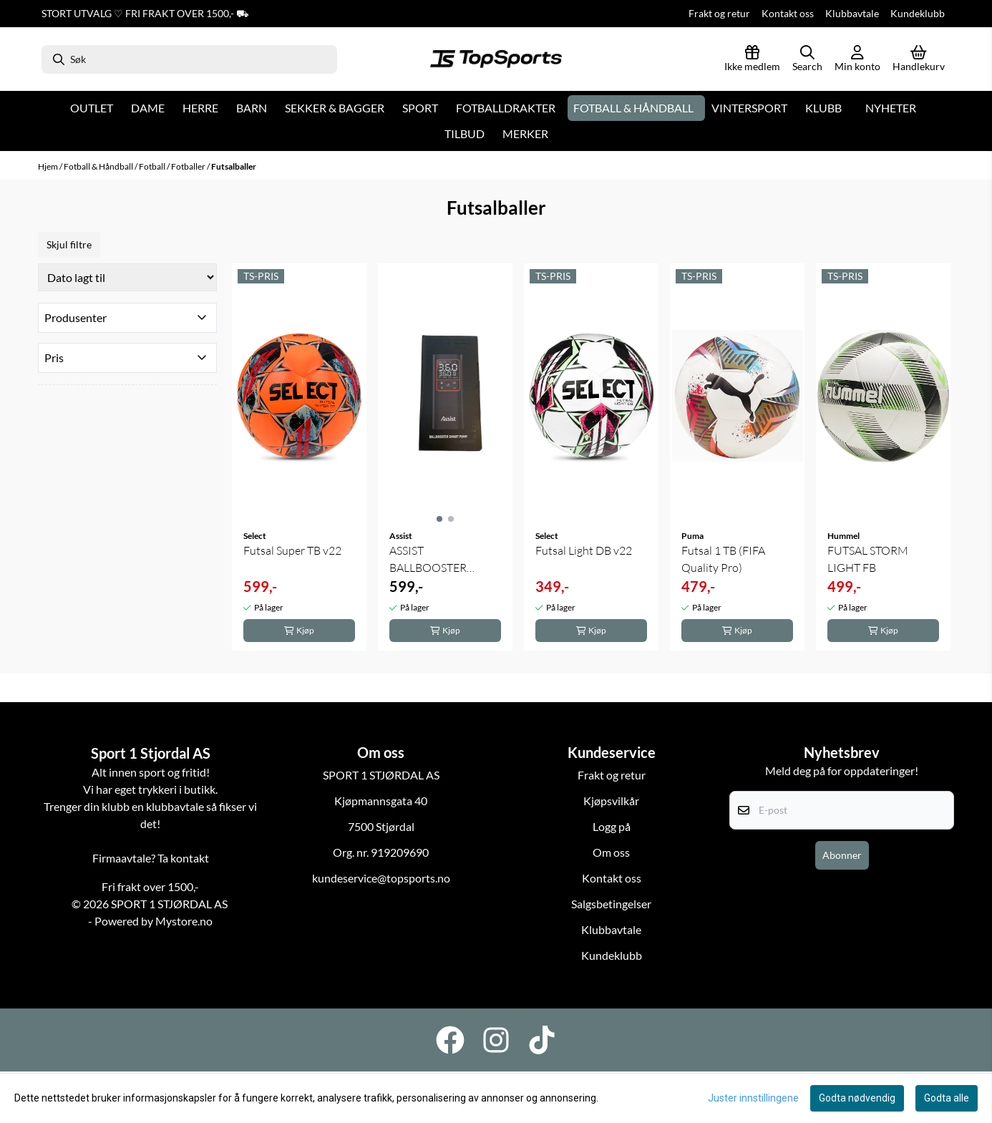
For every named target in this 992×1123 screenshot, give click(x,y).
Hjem (48, 166)
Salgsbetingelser (611, 903)
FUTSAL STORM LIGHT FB (867, 559)
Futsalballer (233, 166)
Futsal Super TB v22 (292, 550)
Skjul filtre (69, 244)
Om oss (611, 852)
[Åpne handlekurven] (918, 59)
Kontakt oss (788, 13)
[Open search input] (807, 59)
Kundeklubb (917, 13)
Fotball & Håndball (99, 166)
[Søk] (189, 59)
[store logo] (496, 59)
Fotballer (189, 166)
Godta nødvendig (857, 1098)
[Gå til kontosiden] (857, 59)
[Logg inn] (752, 59)
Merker (525, 133)
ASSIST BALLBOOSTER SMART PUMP (428, 559)
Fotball (153, 166)
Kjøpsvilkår (611, 800)
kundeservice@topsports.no (381, 878)
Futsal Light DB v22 (583, 550)
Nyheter (890, 108)
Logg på (612, 826)
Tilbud (464, 133)
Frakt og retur (719, 13)
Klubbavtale (852, 13)
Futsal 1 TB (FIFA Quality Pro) (723, 559)
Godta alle (946, 1098)
